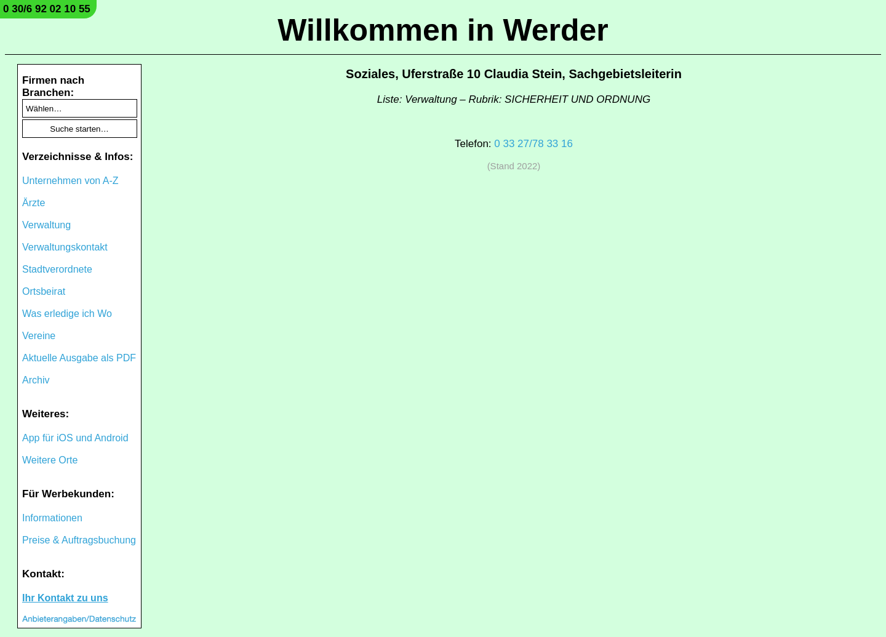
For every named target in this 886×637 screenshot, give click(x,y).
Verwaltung (46, 225)
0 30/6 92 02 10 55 (46, 9)
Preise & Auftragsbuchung (79, 540)
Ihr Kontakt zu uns (65, 598)
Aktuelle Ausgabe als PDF (79, 358)
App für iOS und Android (75, 438)
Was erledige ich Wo (67, 313)
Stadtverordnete (57, 269)
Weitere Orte (50, 460)
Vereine (38, 336)
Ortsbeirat (43, 291)
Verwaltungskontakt (65, 247)
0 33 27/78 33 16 (533, 144)
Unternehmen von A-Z (70, 180)
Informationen (52, 518)
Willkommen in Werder (443, 30)
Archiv (35, 380)
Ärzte (33, 203)
